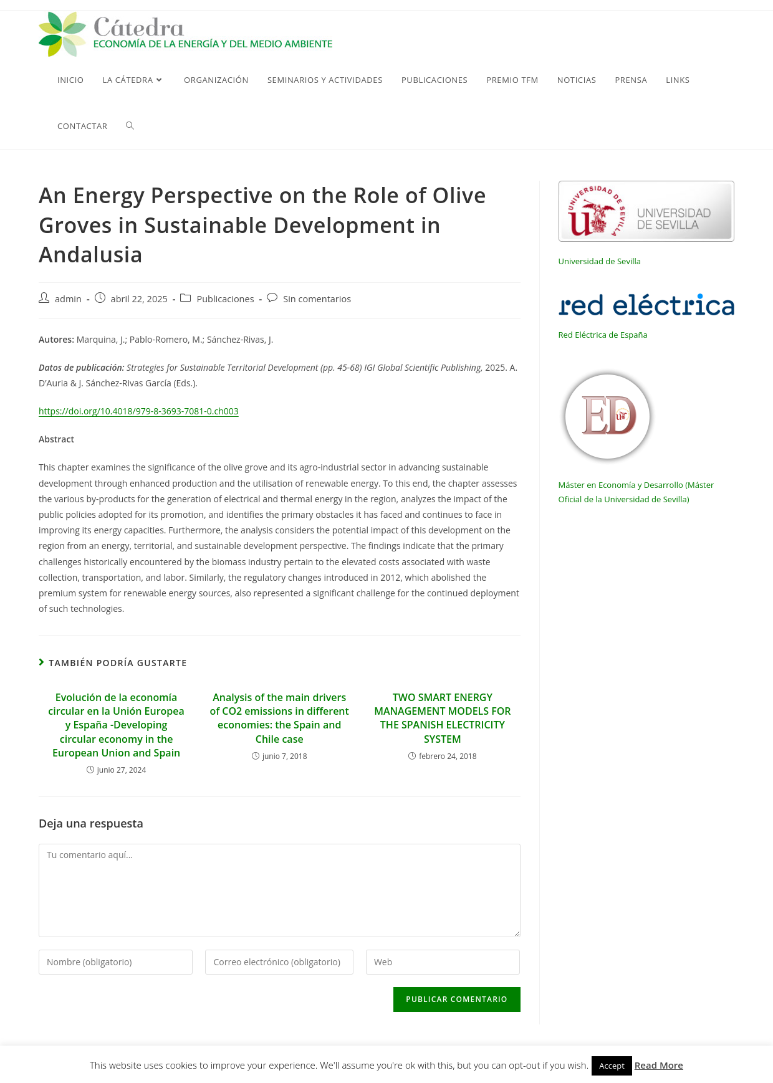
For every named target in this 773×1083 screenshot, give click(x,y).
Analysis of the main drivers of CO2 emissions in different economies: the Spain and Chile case (279, 718)
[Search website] (130, 126)
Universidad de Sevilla (600, 261)
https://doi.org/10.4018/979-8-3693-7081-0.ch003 (139, 411)
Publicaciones (225, 299)
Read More (659, 1065)
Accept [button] (612, 1065)
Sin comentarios (317, 299)
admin (68, 299)
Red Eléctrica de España (603, 334)
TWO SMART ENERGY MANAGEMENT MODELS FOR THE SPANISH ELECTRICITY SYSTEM (442, 718)
